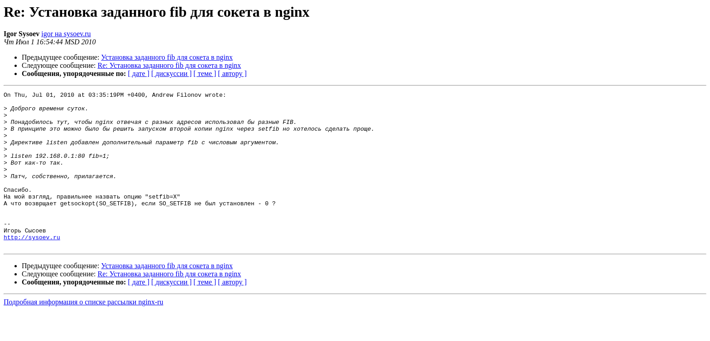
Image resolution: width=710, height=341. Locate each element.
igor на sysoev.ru (66, 34)
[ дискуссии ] (171, 73)
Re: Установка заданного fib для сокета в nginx (169, 65)
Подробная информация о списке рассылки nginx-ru (83, 333)
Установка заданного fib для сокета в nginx (167, 57)
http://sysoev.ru (32, 267)
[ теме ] (204, 73)
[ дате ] (138, 73)
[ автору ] (232, 73)
